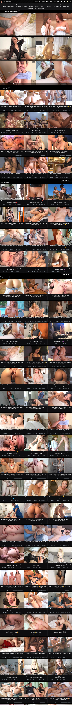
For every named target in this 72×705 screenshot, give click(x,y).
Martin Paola (66, 231)
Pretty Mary (63, 137)
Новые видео (4, 142)
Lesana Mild (18, 684)
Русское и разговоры (21, 6)
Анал (44, 4)
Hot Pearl (44, 186)
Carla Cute (43, 114)
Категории (49, 1)
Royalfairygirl (62, 114)
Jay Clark (68, 70)
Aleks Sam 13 (68, 114)
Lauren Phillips (44, 370)
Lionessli (19, 209)
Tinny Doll (67, 549)
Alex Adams (68, 370)
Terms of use (7, 698)
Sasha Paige (63, 661)
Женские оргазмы (53, 4)
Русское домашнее (8, 6)
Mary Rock (15, 137)
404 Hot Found (18, 325)
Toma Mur (19, 370)
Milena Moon (42, 661)
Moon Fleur (15, 549)
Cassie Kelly (38, 281)
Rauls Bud (44, 231)
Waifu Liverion (19, 186)
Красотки (30, 8)
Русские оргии (37, 4)
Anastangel (18, 70)
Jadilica (64, 70)
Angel (64, 209)
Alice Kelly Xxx (18, 114)
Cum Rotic (44, 437)
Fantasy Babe (42, 415)
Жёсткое (43, 6)
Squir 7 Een (42, 164)
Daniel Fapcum (44, 281)
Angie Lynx (44, 684)
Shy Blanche (66, 482)
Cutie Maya (66, 527)
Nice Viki (68, 594)
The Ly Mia (19, 460)
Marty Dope (67, 281)
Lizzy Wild (43, 303)
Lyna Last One (43, 92)
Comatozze (18, 303)
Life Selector (67, 209)
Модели (22, 4)
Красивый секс (64, 4)
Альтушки (66, 6)
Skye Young (16, 437)
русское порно (55, 690)
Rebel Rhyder (38, 617)
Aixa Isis (40, 231)
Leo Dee (20, 437)
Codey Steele (44, 617)
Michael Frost (67, 393)
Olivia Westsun (15, 505)
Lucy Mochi (63, 370)
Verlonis (43, 70)
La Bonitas (43, 460)
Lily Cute (19, 281)
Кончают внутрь (39, 8)
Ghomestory (18, 164)
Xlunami (20, 415)
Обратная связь (14, 698)
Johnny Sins (68, 258)
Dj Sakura (44, 209)
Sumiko (40, 258)
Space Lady (66, 639)
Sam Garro (68, 415)
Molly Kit (64, 594)
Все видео (42, 1)
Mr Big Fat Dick (20, 137)
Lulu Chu (39, 370)
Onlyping (40, 209)
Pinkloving (16, 415)
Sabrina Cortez (42, 325)
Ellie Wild (63, 281)
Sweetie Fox (20, 549)
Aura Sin (13, 92)
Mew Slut (19, 572)
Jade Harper (63, 258)
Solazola (19, 231)
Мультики (56, 1)
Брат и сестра (57, 6)
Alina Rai (14, 617)
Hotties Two (66, 92)
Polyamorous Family (19, 92)
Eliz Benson (68, 137)
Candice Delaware (66, 186)
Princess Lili (39, 437)
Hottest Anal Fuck (18, 527)
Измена (49, 6)
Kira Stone (64, 415)
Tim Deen (44, 258)
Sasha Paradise (19, 617)
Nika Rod (38, 92)
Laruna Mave (16, 661)
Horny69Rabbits (18, 482)
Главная (36, 1)
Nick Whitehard (19, 639)
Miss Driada (66, 460)
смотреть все (66, 46)
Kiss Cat (39, 684)
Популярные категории (8, 11)
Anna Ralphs (66, 164)
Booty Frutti (66, 617)
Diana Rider (42, 348)
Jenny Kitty (19, 393)
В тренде (3, 237)
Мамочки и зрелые (33, 6)
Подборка (3, 48)
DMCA (2, 698)
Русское (29, 4)
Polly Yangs (40, 549)
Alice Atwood (15, 594)
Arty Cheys (68, 661)
